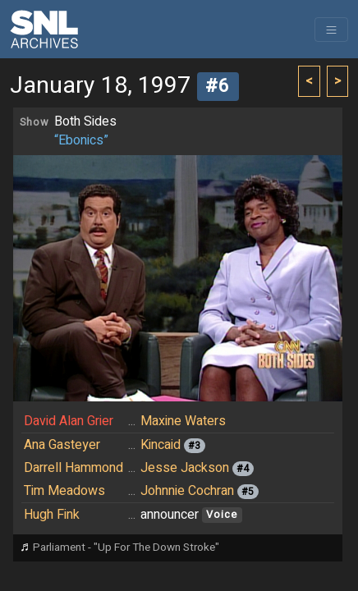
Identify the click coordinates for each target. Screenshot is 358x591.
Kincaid (160, 445)
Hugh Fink (52, 515)
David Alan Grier (68, 421)
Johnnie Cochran (187, 491)
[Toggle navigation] (331, 29)
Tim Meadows (64, 491)
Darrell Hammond (73, 468)
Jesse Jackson (184, 468)
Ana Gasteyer (62, 445)
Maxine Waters (183, 421)
